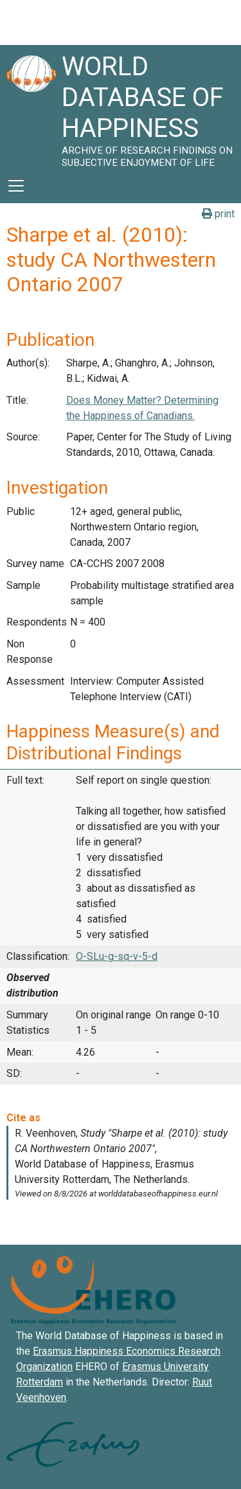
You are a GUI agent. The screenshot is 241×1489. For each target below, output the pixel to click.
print (218, 214)
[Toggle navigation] (16, 186)
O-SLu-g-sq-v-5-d (116, 956)
